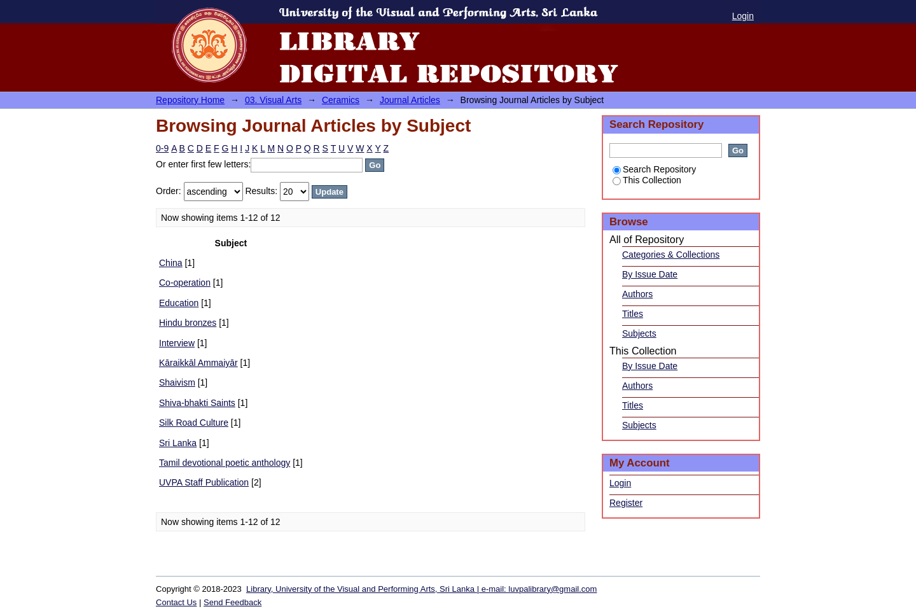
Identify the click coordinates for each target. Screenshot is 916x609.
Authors (637, 294)
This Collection (647, 180)
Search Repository (654, 169)
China (171, 263)
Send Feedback (232, 602)
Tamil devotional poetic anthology (224, 463)
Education (178, 303)
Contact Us (176, 602)
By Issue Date (649, 274)
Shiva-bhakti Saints (197, 403)
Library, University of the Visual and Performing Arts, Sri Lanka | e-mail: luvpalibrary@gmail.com (421, 589)
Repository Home (190, 100)
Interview (177, 343)
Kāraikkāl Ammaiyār (198, 363)
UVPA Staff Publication (204, 482)
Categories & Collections (670, 254)
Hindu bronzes (187, 323)
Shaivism (177, 382)
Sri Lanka (178, 443)
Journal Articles (410, 100)
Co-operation (185, 282)
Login (743, 16)
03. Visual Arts (273, 100)
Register (625, 503)
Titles (632, 314)
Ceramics (340, 100)
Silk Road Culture (193, 422)
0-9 (162, 148)
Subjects (639, 333)
